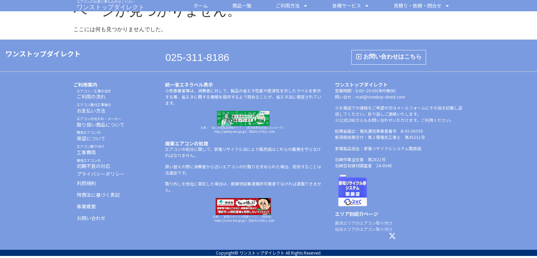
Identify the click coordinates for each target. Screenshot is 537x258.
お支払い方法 (94, 110)
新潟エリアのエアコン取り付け (363, 225)
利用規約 (86, 185)
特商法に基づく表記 (98, 196)
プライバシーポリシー (101, 175)
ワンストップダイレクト (111, 7)
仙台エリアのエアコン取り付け (363, 231)
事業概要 (86, 208)
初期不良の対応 (93, 166)
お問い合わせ (91, 220)
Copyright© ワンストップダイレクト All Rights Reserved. (269, 255)
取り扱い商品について (101, 124)
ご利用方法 (292, 5)
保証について (91, 138)
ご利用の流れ (94, 96)
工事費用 (90, 152)
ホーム (200, 5)
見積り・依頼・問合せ (422, 5)
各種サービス (350, 5)
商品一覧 (241, 5)
